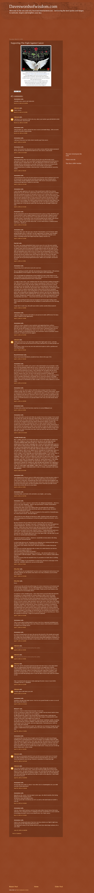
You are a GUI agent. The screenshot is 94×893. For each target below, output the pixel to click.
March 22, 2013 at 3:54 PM (20, 122)
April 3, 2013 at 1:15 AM (20, 350)
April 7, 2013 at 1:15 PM (20, 627)
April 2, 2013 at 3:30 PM (20, 308)
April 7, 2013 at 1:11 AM (20, 564)
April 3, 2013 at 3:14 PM (20, 410)
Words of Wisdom (30, 73)
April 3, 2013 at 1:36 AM (20, 359)
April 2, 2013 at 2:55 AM (20, 184)
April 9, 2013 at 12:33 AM (20, 704)
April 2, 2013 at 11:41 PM (20, 335)
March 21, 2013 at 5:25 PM (20, 112)
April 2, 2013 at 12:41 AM (20, 152)
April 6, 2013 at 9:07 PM (20, 496)
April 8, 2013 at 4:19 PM (20, 659)
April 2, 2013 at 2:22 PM (20, 238)
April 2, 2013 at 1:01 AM (20, 170)
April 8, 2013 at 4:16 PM (20, 650)
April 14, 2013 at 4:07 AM (20, 761)
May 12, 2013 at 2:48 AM (20, 803)
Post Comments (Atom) (22, 890)
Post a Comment (17, 833)
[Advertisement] (47, 26)
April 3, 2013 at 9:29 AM (20, 383)
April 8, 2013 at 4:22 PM (20, 684)
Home (36, 887)
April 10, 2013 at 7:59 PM (20, 731)
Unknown (16, 108)
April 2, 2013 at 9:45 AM (20, 225)
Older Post (59, 887)
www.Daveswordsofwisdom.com (42, 73)
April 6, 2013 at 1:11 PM (19, 487)
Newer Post (13, 887)
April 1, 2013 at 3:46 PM (20, 142)
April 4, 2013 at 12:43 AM (20, 432)
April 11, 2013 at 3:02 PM (20, 749)
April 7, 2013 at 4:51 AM (20, 615)
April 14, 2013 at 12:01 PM (20, 777)
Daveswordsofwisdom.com (33, 6)
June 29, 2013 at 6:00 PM (20, 830)
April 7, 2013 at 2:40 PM (20, 641)
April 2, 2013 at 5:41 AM (20, 207)
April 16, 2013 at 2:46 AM (20, 788)
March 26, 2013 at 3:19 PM (20, 133)
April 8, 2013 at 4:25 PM (20, 693)
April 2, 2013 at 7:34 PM (20, 318)
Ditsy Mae (16, 569)
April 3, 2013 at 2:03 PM (20, 401)
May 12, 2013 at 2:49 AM (20, 815)
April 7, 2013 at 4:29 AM (20, 576)
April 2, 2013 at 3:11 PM (20, 261)
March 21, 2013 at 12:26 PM (21, 103)
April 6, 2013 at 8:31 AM (20, 470)
